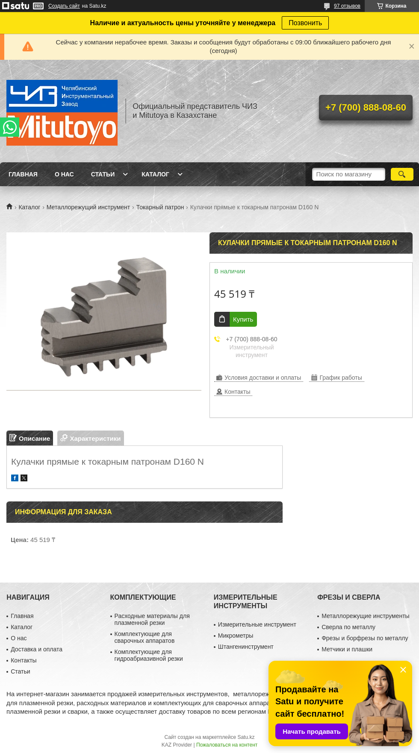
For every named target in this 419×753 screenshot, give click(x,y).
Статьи (103, 174)
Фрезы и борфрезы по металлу (365, 638)
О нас (64, 174)
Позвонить (305, 22)
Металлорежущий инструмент (88, 207)
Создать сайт (64, 6)
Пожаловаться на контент (226, 745)
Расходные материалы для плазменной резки (152, 619)
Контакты (23, 660)
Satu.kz (245, 737)
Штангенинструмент (246, 646)
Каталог (155, 174)
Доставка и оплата (36, 649)
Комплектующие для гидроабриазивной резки (149, 655)
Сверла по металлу (348, 627)
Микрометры (235, 635)
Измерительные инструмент (257, 624)
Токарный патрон (160, 207)
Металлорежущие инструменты (365, 615)
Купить (243, 319)
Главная (23, 174)
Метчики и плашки (347, 649)
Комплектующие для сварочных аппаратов (145, 637)
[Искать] (402, 174)
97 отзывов (347, 6)
